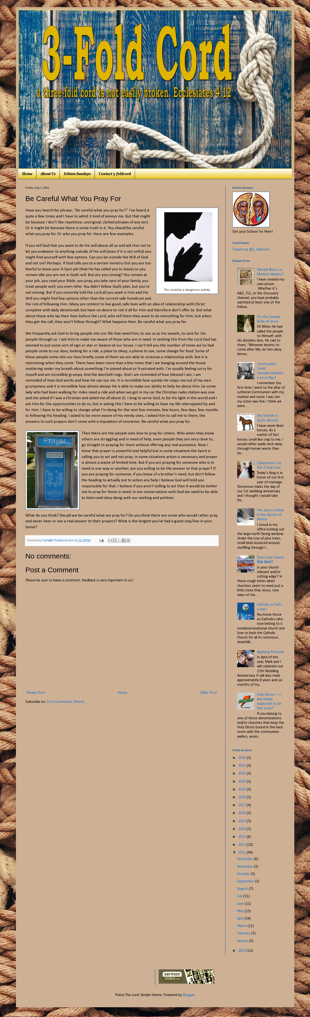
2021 (242, 773)
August (243, 889)
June (241, 904)
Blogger (188, 995)
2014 (242, 829)
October (244, 874)
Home (27, 174)
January (243, 941)
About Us (48, 174)
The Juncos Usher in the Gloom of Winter (270, 514)
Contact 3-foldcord (115, 174)
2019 (242, 789)
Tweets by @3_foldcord (250, 250)
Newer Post (36, 693)
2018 (242, 797)
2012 (242, 845)
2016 (242, 813)
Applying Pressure (270, 652)
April (241, 919)
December (245, 859)
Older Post (208, 693)
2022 (242, 766)
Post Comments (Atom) (65, 702)
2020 (242, 782)
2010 (242, 951)
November (245, 867)
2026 (242, 758)
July (240, 896)
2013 (242, 837)
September (246, 881)
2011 (242, 853)
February (244, 933)
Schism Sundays (77, 174)
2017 (242, 805)
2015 (242, 821)
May (241, 911)
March (242, 926)
